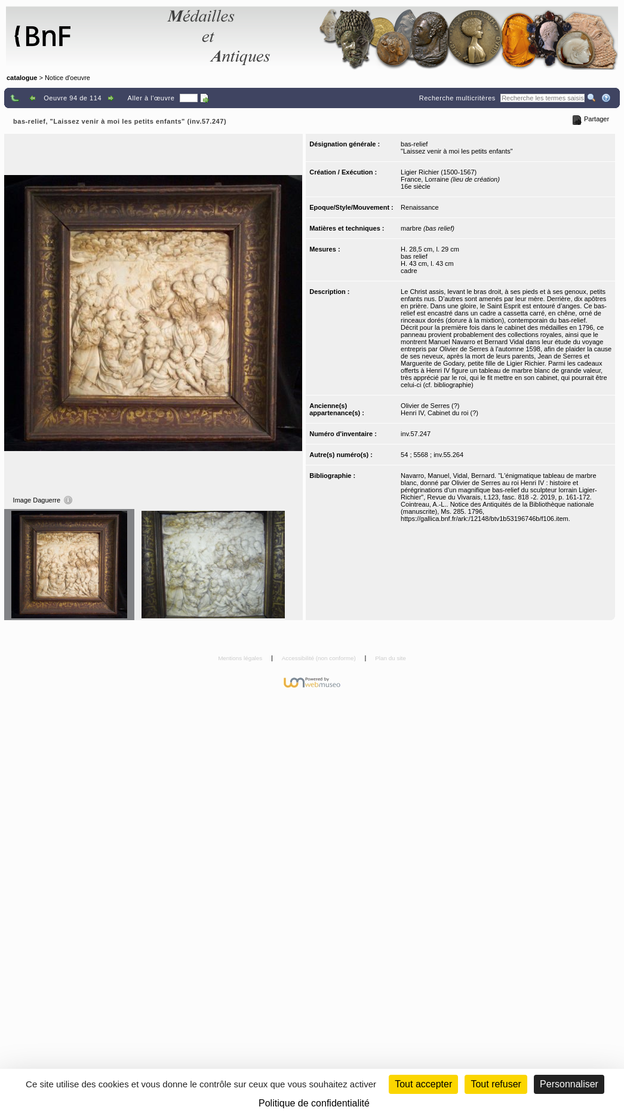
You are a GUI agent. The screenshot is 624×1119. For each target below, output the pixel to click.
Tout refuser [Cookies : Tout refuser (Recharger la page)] (496, 1084)
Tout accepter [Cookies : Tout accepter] (423, 1084)
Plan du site (390, 658)
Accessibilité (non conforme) (320, 658)
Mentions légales (241, 658)
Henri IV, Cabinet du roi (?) (439, 412)
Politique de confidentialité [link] (314, 1103)
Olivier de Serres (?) (430, 405)
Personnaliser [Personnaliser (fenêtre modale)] (569, 1084)
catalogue (22, 77)
